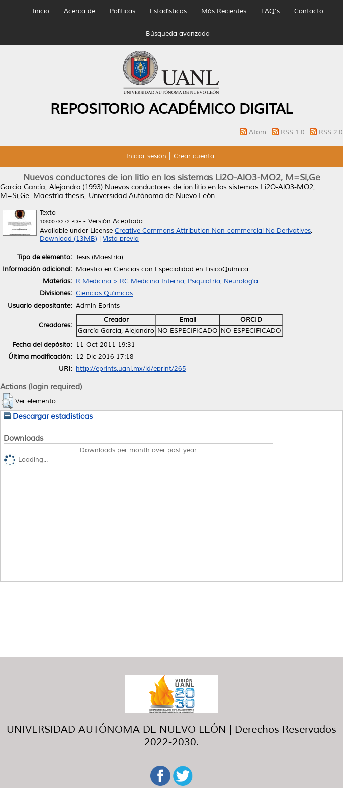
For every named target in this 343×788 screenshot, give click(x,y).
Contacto (308, 11)
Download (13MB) (68, 239)
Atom (258, 132)
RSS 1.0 (294, 132)
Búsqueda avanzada (178, 34)
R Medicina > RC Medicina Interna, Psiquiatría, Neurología (167, 281)
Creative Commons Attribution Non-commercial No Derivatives (213, 231)
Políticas (122, 11)
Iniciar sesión (146, 156)
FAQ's (270, 11)
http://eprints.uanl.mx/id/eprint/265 (131, 369)
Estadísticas (168, 11)
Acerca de (79, 11)
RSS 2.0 (331, 132)
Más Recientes (223, 11)
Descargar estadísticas (48, 416)
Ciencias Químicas (104, 293)
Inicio (41, 11)
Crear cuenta (194, 156)
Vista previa (121, 239)
